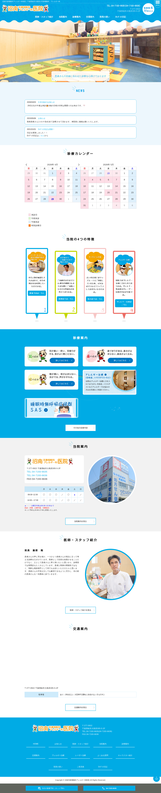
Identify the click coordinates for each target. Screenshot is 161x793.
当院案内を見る (80, 521)
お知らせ (41, 118)
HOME (35, 744)
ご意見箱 (80, 767)
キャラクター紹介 (125, 755)
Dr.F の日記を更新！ (46, 129)
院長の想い (105, 17)
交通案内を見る (80, 707)
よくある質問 (102, 755)
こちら (41, 136)
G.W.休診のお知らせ (46, 102)
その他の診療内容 (80, 428)
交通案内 (90, 17)
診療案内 (76, 17)
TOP (156, 779)
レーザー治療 (80, 755)
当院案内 (63, 17)
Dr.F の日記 (120, 17)
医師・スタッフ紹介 (44, 17)
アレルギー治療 (58, 755)
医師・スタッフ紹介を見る (80, 610)
